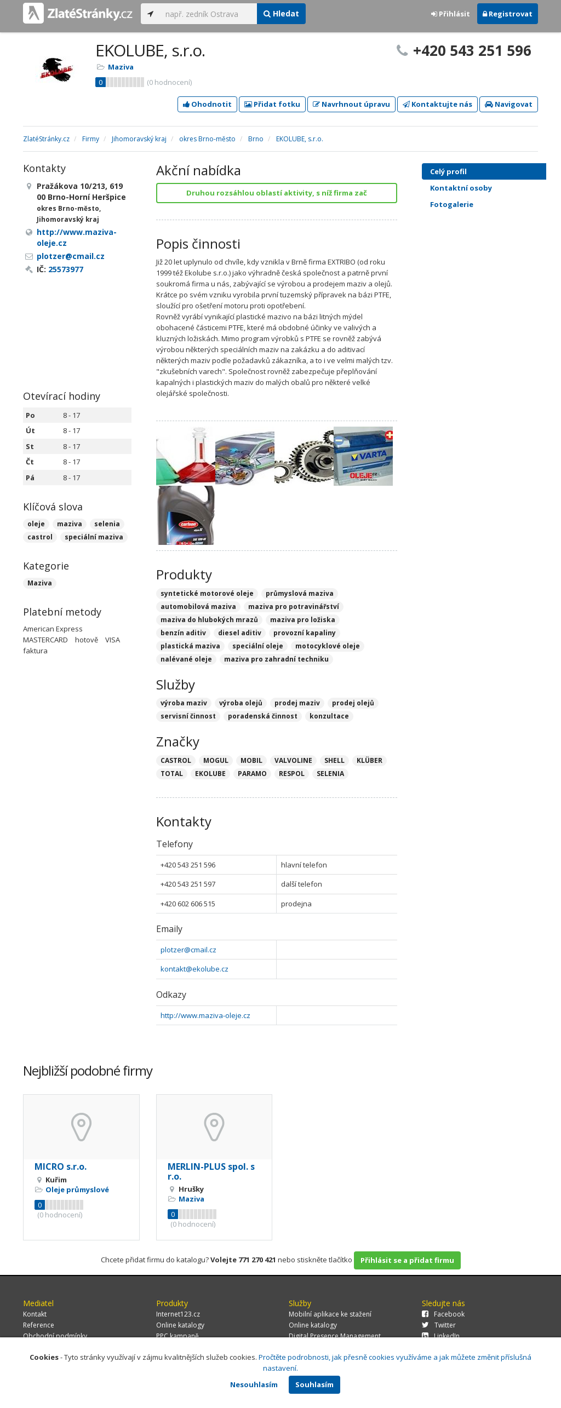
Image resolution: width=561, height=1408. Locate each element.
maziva (69, 523)
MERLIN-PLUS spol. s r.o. (211, 1171)
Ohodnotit (207, 104)
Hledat (281, 13)
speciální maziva (94, 537)
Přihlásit (450, 14)
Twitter (439, 1325)
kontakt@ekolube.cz (194, 969)
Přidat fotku (272, 104)
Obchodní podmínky (55, 1336)
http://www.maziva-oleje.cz (205, 1015)
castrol (40, 537)
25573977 (65, 269)
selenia (107, 523)
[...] (208, 13)
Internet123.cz (178, 1314)
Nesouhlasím (254, 1384)
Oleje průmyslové (77, 1189)
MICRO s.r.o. (61, 1166)
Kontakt (35, 1314)
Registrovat (508, 14)
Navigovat (509, 104)
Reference (38, 1325)
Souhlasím (314, 1384)
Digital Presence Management (335, 1336)
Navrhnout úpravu (351, 104)
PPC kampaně (177, 1336)
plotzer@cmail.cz (188, 950)
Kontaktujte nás (437, 104)
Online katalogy (180, 1325)
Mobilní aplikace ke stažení (330, 1314)
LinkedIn (441, 1336)
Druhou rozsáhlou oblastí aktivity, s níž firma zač (276, 193)
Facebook (443, 1314)
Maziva (121, 67)
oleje (36, 523)
